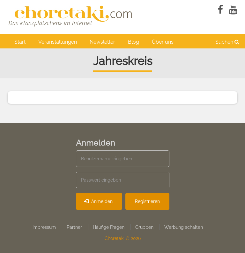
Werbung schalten (183, 227)
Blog (133, 42)
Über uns (163, 42)
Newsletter (102, 42)
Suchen (227, 42)
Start (20, 42)
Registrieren (147, 201)
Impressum (44, 227)
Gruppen (144, 227)
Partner (74, 227)
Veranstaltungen (57, 42)
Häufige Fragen (108, 227)
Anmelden (98, 201)
